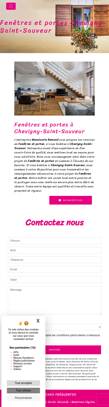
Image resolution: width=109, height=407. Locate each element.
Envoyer (54, 349)
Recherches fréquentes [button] (54, 394)
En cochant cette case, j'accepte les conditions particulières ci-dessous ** (55, 337)
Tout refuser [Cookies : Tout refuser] (23, 390)
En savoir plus (71, 200)
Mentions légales (83, 402)
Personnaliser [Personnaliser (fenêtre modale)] (23, 398)
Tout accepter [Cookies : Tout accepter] (23, 383)
